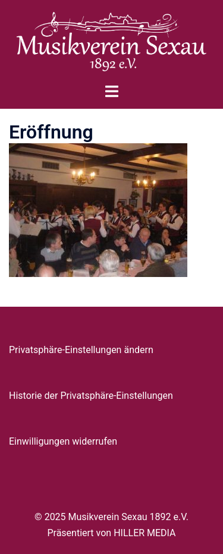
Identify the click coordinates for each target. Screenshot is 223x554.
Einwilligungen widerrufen (63, 441)
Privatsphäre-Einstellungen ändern (81, 349)
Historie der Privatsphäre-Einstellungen (91, 395)
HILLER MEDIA (144, 533)
